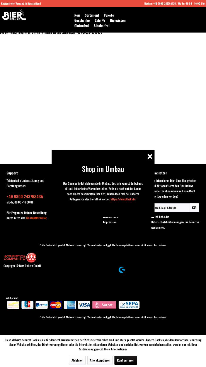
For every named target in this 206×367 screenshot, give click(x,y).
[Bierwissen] (118, 20)
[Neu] (77, 15)
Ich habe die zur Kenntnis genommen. (175, 221)
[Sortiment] (92, 15)
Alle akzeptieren (100, 360)
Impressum (109, 222)
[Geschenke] (82, 20)
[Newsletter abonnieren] (194, 207)
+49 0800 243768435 (164, 3)
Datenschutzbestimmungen (167, 222)
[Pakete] (109, 15)
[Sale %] (100, 20)
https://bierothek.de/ (123, 199)
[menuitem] (77, 15)
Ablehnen (77, 360)
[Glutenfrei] (81, 25)
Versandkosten (94, 245)
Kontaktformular (36, 217)
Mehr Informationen (116, 349)
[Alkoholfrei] (101, 25)
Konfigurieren (125, 360)
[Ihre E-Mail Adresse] (170, 207)
